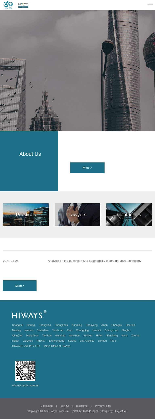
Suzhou (87, 335)
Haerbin (130, 324)
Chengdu (116, 324)
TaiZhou (46, 335)
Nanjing (16, 330)
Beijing (31, 324)
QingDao (17, 335)
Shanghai (17, 324)
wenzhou (74, 335)
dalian (15, 340)
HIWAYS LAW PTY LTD (26, 345)
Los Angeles (87, 340)
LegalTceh (121, 411)
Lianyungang (56, 340)
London (102, 340)
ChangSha (45, 324)
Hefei (99, 335)
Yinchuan (57, 330)
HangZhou (32, 335)
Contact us (47, 405)
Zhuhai (135, 335)
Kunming (77, 324)
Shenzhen (43, 330)
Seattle (72, 340)
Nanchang (112, 335)
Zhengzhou (61, 324)
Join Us (64, 405)
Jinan (104, 324)
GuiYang (60, 335)
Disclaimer (82, 405)
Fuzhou (41, 340)
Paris (114, 340)
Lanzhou (28, 340)
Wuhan (29, 330)
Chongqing (82, 330)
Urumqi (96, 330)
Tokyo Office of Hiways (57, 345)
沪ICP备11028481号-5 (85, 411)
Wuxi (125, 335)
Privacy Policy (103, 405)
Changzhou (111, 330)
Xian (69, 330)
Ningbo (126, 330)
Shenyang (92, 324)
